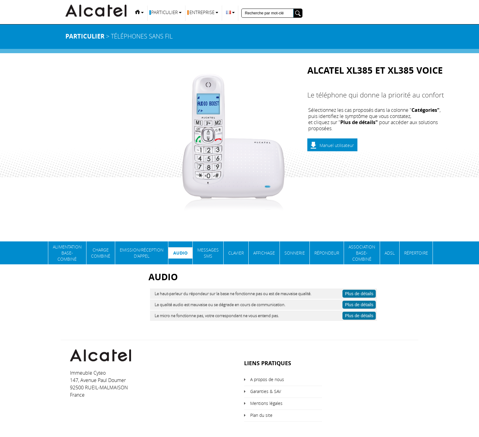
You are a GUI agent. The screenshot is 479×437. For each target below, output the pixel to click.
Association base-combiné (362, 253)
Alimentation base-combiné (67, 253)
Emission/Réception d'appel (141, 253)
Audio (180, 253)
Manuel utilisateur (337, 145)
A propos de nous (267, 379)
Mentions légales (266, 403)
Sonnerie (294, 253)
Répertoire (416, 253)
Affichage (264, 253)
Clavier (236, 253)
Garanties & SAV (265, 391)
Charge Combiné (100, 253)
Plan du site (261, 415)
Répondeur (326, 253)
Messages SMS (208, 253)
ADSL (390, 253)
